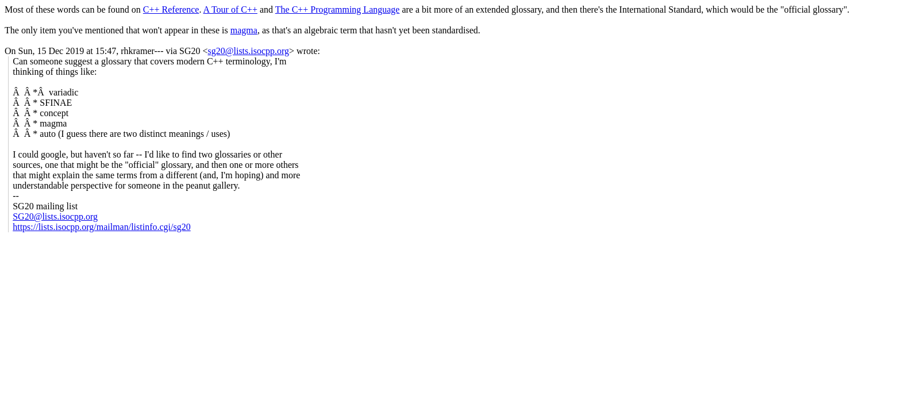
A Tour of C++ (230, 9)
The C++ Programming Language (337, 9)
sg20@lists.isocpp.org (249, 51)
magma (243, 30)
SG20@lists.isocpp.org (55, 216)
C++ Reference (171, 9)
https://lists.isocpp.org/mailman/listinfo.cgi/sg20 (101, 227)
